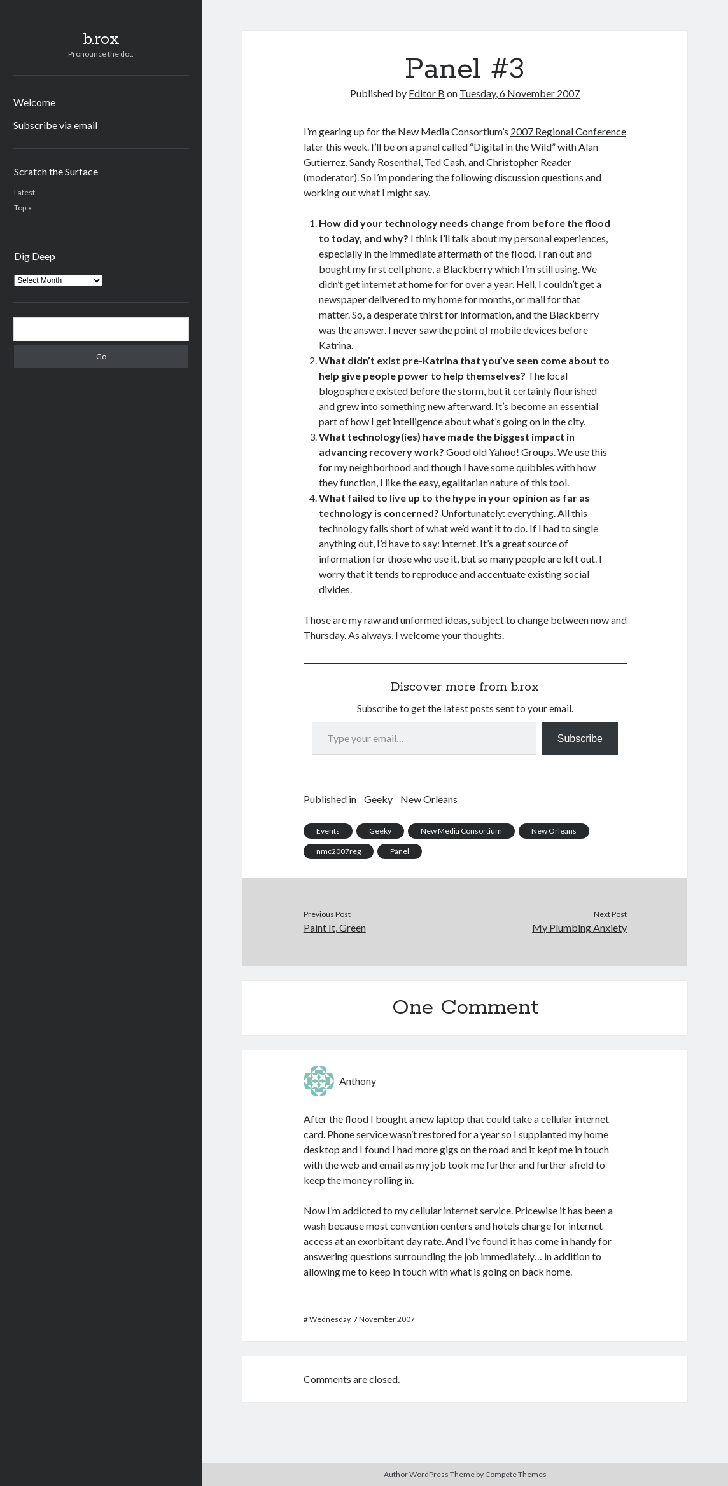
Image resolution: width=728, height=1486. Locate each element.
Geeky (378, 799)
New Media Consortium (461, 831)
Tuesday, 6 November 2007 (519, 93)
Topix (23, 207)
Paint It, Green (335, 927)
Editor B (427, 93)
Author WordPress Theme (429, 1474)
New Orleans (429, 799)
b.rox (101, 39)
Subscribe (580, 738)
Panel (399, 851)
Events (328, 831)
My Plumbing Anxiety (579, 927)
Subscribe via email (55, 125)
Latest (24, 192)
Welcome (34, 102)
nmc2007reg (338, 851)
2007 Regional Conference (568, 131)
